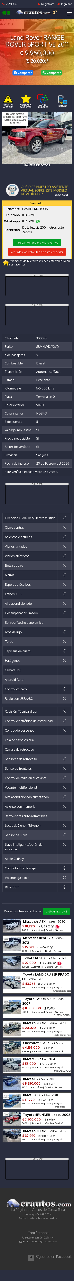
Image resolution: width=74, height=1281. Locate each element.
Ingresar (64, 4)
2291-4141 (9, 4)
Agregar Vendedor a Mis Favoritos (37, 242)
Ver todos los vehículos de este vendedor (37, 251)
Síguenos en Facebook (54, 1256)
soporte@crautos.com (44, 1241)
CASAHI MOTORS (56, 911)
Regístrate (46, 4)
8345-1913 (29, 215)
